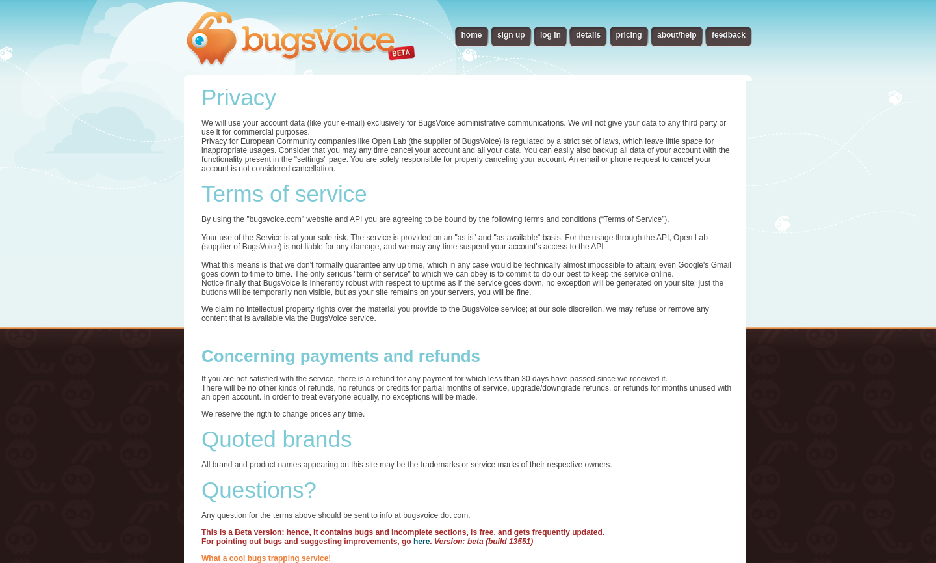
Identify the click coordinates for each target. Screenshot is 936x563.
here (421, 541)
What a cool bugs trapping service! (266, 558)
